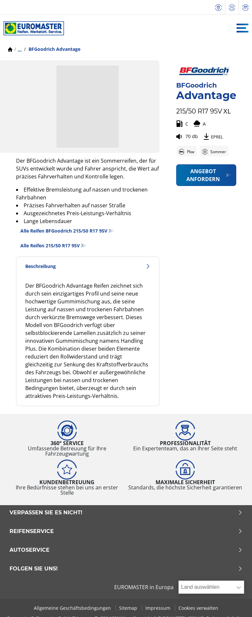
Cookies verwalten (198, 608)
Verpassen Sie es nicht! (126, 512)
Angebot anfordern (203, 175)
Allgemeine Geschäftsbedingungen (73, 608)
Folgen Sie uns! (126, 568)
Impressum (158, 608)
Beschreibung (87, 266)
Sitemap (128, 608)
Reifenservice (126, 531)
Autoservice (126, 550)
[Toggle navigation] (242, 28)
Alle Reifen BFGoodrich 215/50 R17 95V (63, 231)
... (20, 49)
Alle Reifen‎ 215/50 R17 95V (50, 245)
